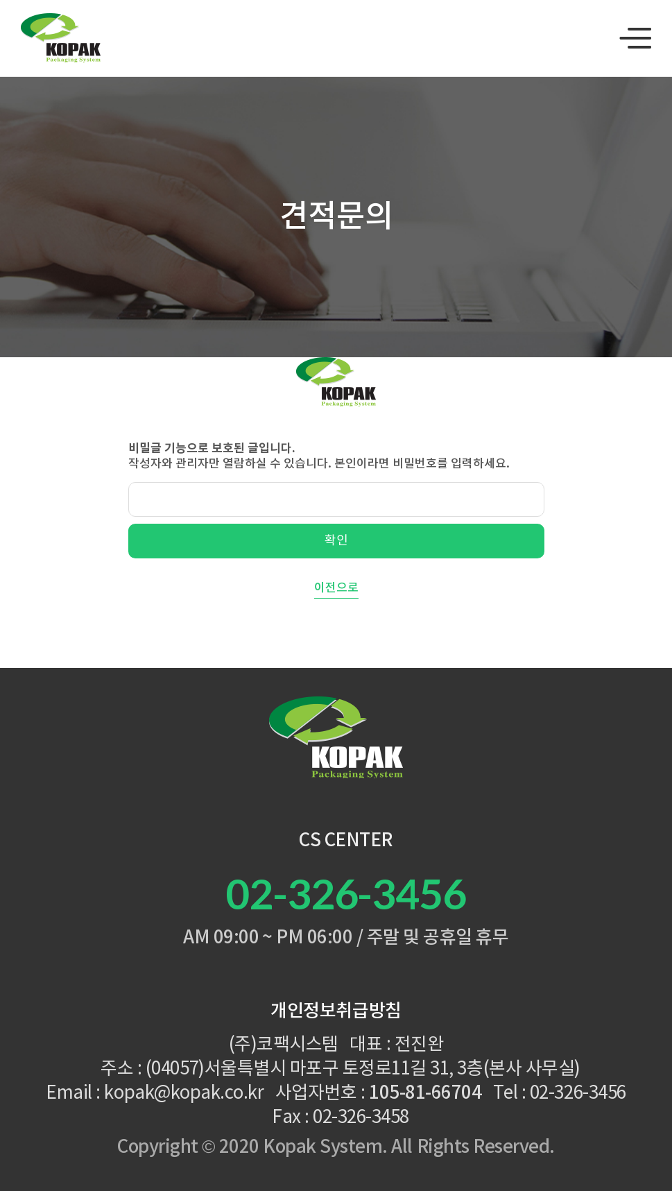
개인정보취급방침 (335, 1011)
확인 (336, 540)
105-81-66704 (425, 1093)
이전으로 (336, 588)
